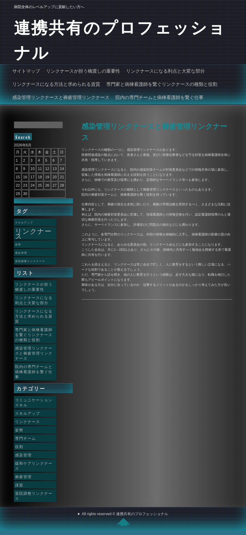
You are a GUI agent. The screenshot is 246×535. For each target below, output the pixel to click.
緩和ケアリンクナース (34, 465)
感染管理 (23, 455)
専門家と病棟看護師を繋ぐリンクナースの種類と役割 (161, 83)
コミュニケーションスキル (34, 402)
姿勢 (19, 430)
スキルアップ (27, 413)
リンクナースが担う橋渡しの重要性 (83, 70)
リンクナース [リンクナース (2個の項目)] (33, 233)
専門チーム (25, 438)
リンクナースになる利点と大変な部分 (165, 70)
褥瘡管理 (23, 476)
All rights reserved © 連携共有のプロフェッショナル (125, 519)
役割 (19, 446)
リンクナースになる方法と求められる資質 (56, 83)
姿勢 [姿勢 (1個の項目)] (18, 244)
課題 (19, 485)
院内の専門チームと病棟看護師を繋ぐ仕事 (159, 96)
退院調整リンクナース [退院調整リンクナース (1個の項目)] (30, 261)
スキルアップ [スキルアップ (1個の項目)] (24, 222)
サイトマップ (26, 70)
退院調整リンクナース (34, 495)
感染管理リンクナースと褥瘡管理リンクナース (60, 96)
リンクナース (27, 421)
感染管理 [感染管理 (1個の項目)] (21, 252)
